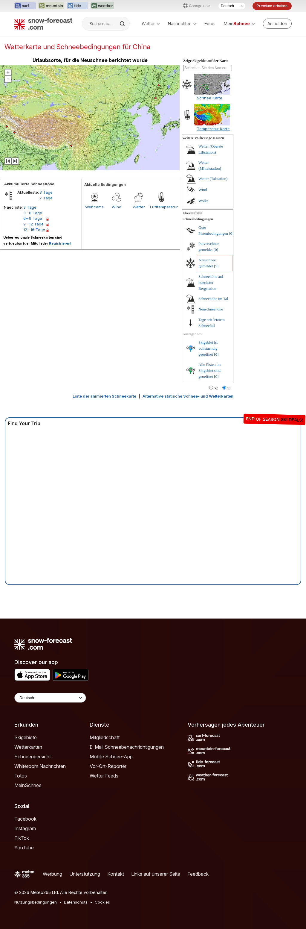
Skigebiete (25, 737)
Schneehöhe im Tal (213, 298)
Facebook (25, 819)
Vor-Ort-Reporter (108, 766)
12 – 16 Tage (34, 229)
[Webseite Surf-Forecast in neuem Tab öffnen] (25, 6)
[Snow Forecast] (43, 24)
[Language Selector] (50, 698)
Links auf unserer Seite (155, 874)
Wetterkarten (28, 747)
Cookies (102, 902)
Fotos (210, 23)
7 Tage (46, 198)
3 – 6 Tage (32, 212)
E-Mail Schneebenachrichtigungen (127, 747)
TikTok (21, 838)
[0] (231, 233)
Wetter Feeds (104, 776)
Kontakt (115, 874)
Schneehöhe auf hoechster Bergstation (210, 282)
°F (228, 388)
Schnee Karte (209, 98)
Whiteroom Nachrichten (40, 766)
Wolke (203, 200)
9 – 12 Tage (33, 224)
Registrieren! (60, 243)
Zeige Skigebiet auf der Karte (205, 61)
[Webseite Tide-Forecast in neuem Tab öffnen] (77, 6)
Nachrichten (182, 23)
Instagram (25, 828)
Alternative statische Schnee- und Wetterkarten (188, 396)
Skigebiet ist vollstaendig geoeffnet (208, 348)
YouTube (24, 848)
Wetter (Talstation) (212, 178)
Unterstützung (84, 874)
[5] (216, 266)
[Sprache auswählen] (231, 6)
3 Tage (46, 192)
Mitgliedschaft (105, 737)
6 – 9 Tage (32, 218)
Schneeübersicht (32, 757)
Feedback (198, 874)
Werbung (52, 874)
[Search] (122, 23)
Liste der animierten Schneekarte (104, 396)
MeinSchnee (28, 785)
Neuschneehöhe (210, 309)
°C (216, 388)
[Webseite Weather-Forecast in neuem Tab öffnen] (102, 6)
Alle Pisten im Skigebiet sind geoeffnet (209, 370)
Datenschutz (76, 902)
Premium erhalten (272, 6)
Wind (116, 206)
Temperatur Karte (213, 128)
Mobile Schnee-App (111, 757)
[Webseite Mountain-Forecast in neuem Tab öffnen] (51, 6)
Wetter (151, 23)
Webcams (94, 206)
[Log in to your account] (277, 24)
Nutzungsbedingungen (35, 902)
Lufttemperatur (161, 206)
